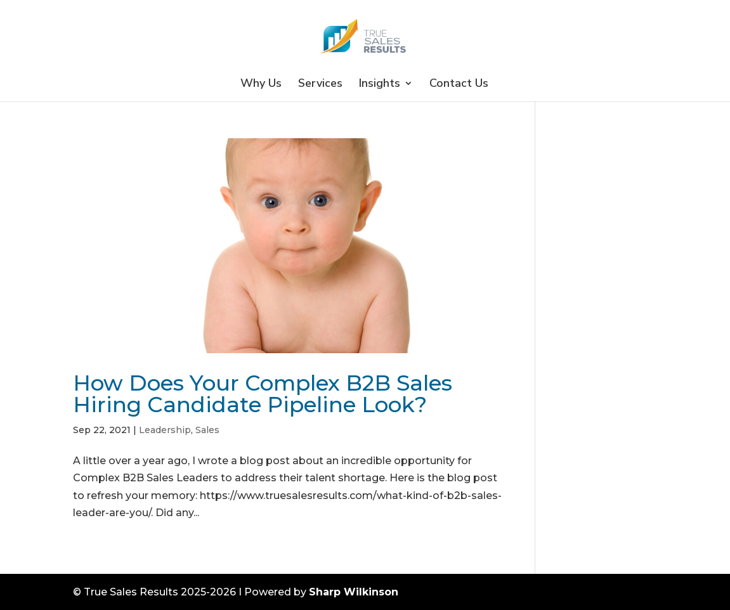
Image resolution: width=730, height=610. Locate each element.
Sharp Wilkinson (353, 592)
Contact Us (458, 85)
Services (320, 85)
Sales (207, 430)
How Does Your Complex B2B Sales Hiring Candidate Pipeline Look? (262, 394)
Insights (379, 85)
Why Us (261, 85)
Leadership (165, 430)
